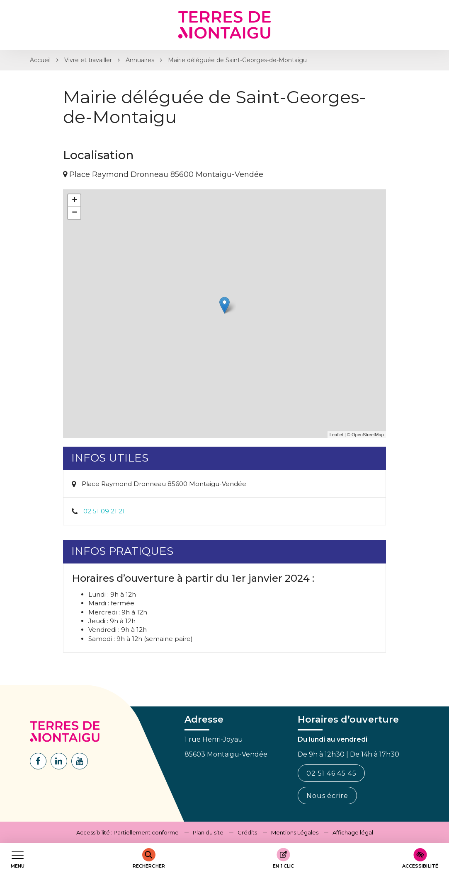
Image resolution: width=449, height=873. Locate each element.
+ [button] (74, 200)
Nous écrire (327, 796)
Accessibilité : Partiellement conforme (127, 832)
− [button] (74, 213)
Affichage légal (353, 832)
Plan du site (208, 832)
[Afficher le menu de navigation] (17, 858)
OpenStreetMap (368, 434)
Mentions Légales (294, 832)
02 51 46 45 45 (331, 773)
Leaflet (336, 434)
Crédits (247, 832)
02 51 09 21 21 (104, 511)
